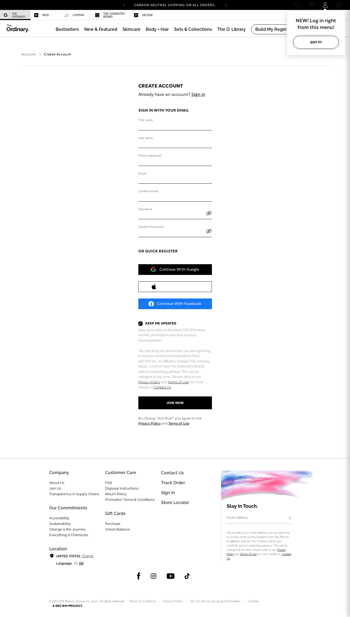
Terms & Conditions (142, 601)
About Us (56, 483)
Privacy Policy (149, 382)
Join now (174, 403)
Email (142, 173)
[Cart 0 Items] (340, 5)
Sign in (198, 94)
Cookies (253, 601)
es (76, 563)
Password (144, 209)
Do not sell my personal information (215, 601)
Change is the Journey (67, 529)
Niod (41, 15)
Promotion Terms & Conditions (130, 500)
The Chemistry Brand (110, 15)
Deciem (143, 15)
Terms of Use (178, 382)
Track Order (173, 482)
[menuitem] (15, 15)
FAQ (108, 483)
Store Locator (175, 502)
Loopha (74, 15)
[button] (101, 29)
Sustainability (60, 524)
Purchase (112, 524)
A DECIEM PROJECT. (67, 606)
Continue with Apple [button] (175, 286)
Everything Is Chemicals (68, 535)
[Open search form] (297, 5)
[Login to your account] (325, 5)
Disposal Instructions (121, 488)
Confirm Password (150, 227)
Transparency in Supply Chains (74, 494)
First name (145, 120)
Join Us (55, 488)
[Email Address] (259, 518)
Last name (145, 138)
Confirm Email (148, 191)
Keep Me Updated (161, 323)
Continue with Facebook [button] (175, 303)
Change (87, 556)
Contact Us (162, 387)
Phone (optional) (149, 156)
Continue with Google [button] (175, 269)
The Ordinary (15, 15)
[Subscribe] (289, 518)
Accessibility (59, 518)
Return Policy (116, 494)
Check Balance (117, 529)
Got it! (316, 42)
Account (28, 54)
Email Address (237, 518)
